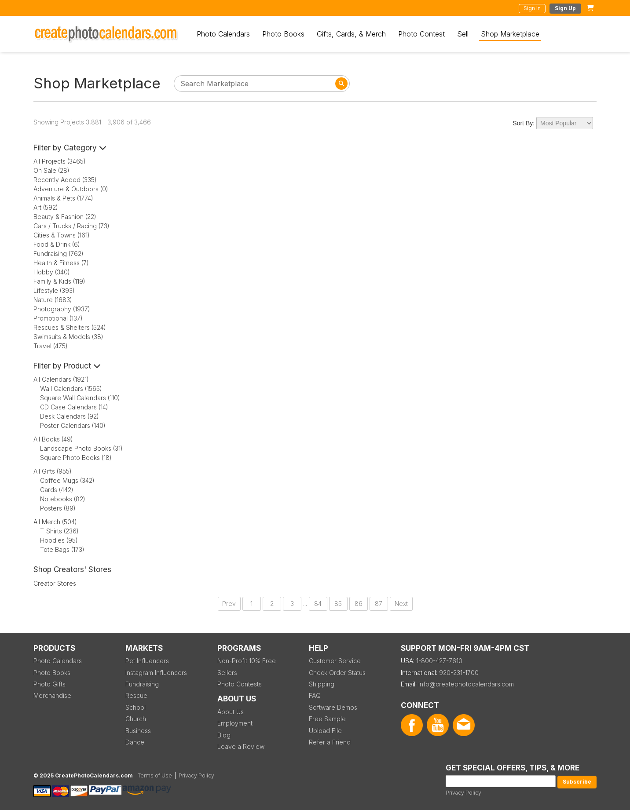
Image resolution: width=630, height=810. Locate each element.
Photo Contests (239, 684)
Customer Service (335, 660)
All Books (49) (53, 439)
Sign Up (565, 8)
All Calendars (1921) (61, 379)
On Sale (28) (51, 170)
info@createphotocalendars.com (466, 684)
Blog (224, 735)
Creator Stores (54, 583)
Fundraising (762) (58, 253)
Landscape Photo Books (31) (81, 448)
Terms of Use (155, 775)
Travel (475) (50, 346)
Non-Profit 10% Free (246, 660)
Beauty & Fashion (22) (64, 216)
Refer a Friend (330, 742)
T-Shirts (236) (59, 531)
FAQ (315, 695)
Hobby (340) (51, 272)
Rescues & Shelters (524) (69, 327)
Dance (134, 742)
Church (135, 718)
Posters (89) (58, 508)
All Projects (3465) (59, 161)
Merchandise (52, 695)
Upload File (325, 730)
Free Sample (327, 718)
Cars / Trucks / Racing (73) (71, 226)
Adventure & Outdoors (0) (70, 189)
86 (359, 603)
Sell (463, 33)
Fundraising (142, 684)
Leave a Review (240, 746)
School (135, 707)
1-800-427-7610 (439, 660)
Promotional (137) (58, 318)
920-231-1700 (459, 672)
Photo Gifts (49, 684)
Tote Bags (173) (62, 549)
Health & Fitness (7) (61, 262)
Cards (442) (56, 489)
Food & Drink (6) (56, 244)
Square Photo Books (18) (76, 457)
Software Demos (333, 707)
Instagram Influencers (156, 672)
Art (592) (45, 207)
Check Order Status (337, 672)
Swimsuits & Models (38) (68, 336)
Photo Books (283, 33)
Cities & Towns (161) (61, 235)
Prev (229, 603)
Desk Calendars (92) (69, 416)
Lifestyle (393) (54, 290)
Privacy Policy (463, 792)
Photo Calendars (223, 33)
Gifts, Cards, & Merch (351, 33)
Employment (235, 723)
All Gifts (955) (52, 471)
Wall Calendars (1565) (71, 388)
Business (138, 730)
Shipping (321, 684)
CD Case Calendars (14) (74, 407)
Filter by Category (69, 147)
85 (338, 603)
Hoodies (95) (59, 540)
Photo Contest (421, 33)
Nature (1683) (52, 299)
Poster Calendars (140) (73, 425)
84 (318, 603)
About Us (230, 711)
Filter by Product (67, 365)
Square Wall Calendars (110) (80, 397)
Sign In (532, 8)
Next (401, 603)
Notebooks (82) (62, 499)
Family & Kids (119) (59, 281)
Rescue (136, 695)
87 (378, 603)
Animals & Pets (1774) (63, 198)
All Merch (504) (55, 521)
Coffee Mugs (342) (67, 480)
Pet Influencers (147, 660)
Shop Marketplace (510, 33)
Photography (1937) (61, 309)
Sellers (227, 672)
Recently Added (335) (65, 179)
